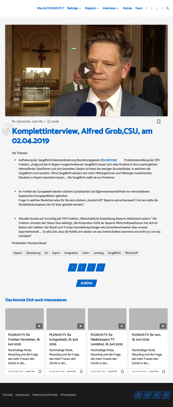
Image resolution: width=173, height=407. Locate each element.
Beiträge (72, 8)
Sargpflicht (114, 253)
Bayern (18, 253)
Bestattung (33, 253)
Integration (71, 253)
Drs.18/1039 (109, 160)
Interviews (109, 8)
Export (56, 253)
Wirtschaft (131, 253)
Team (138, 8)
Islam (85, 253)
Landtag (98, 253)
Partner (127, 8)
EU (46, 253)
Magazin (90, 8)
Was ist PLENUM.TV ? (50, 8)
